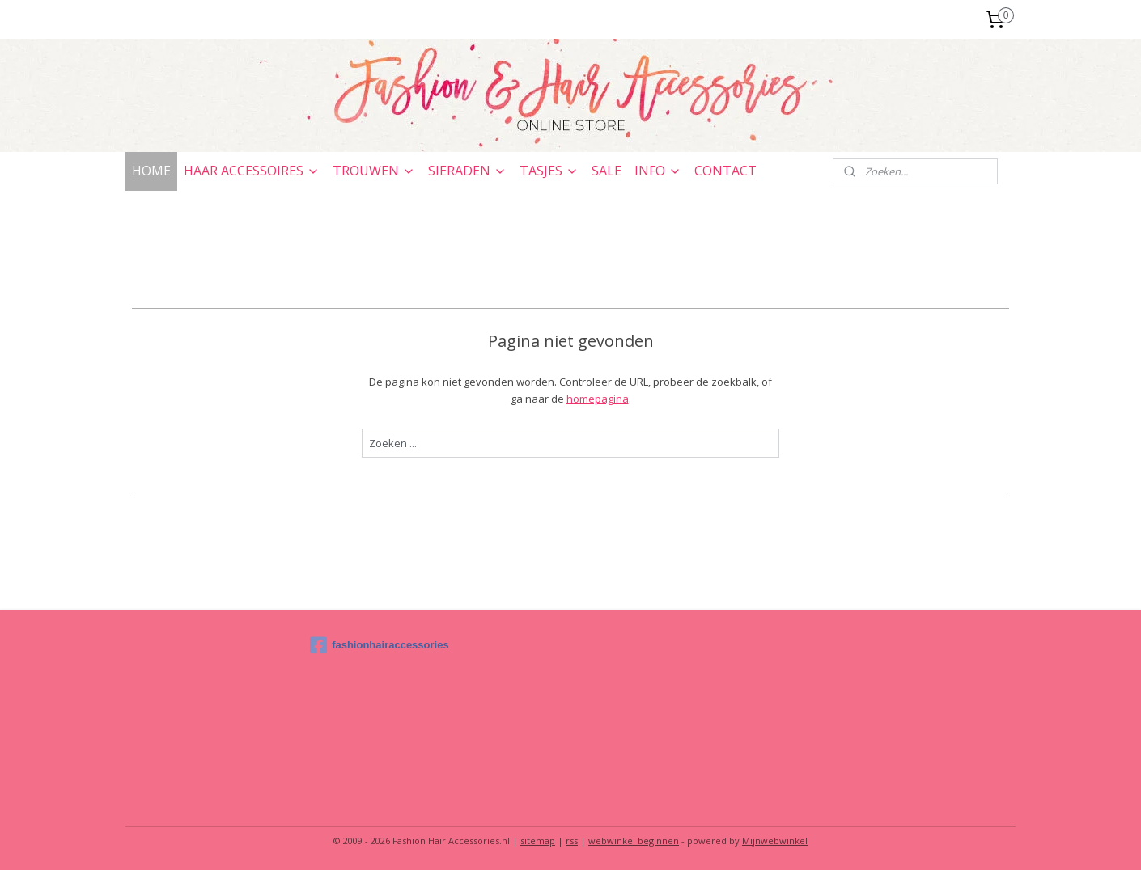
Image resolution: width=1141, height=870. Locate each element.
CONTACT (725, 170)
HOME (151, 170)
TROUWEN (374, 170)
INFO (657, 170)
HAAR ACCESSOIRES (252, 170)
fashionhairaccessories (379, 645)
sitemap (537, 840)
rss (572, 840)
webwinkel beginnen (633, 840)
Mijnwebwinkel (775, 840)
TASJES (549, 170)
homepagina (597, 398)
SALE (606, 170)
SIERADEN (467, 170)
